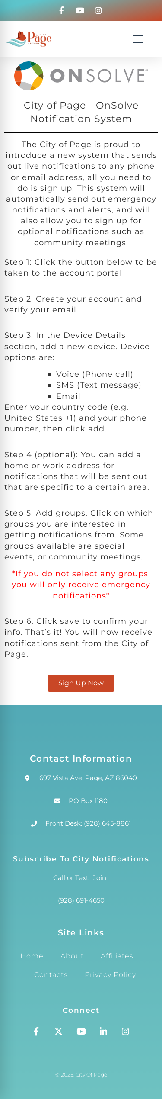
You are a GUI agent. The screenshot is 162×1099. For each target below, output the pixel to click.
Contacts (51, 974)
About (72, 956)
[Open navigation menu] (138, 38)
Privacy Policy (110, 974)
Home (32, 956)
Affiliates (117, 956)
